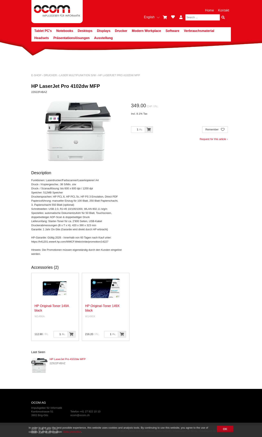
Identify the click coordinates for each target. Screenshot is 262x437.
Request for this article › (214, 139)
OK (225, 429)
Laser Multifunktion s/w (77, 75)
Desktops (85, 31)
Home (209, 10)
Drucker (121, 31)
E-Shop (36, 75)
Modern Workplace (146, 31)
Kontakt (223, 10)
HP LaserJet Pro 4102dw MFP (119, 75)
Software (173, 31)
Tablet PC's (43, 31)
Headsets (41, 38)
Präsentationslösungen (71, 38)
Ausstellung (103, 38)
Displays (104, 31)
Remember (215, 130)
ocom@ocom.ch (80, 415)
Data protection (72, 431)
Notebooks (64, 31)
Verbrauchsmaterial (199, 31)
